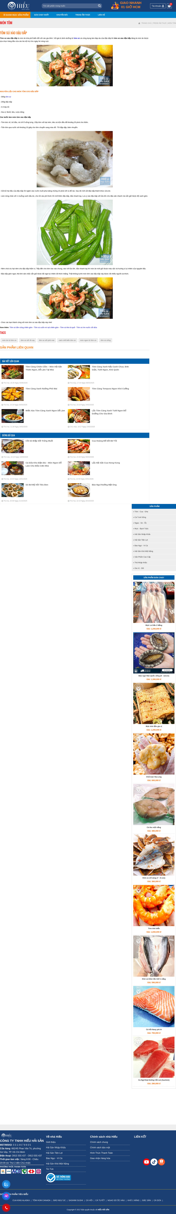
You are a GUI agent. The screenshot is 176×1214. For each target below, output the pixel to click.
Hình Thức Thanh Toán (101, 1153)
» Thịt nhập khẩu (140, 563)
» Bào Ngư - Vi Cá (140, 546)
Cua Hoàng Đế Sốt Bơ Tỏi (104, 441)
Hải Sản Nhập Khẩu (56, 1147)
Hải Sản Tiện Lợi (54, 1153)
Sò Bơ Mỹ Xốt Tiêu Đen (37, 485)
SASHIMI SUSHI (75, 1200)
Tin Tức (50, 1169)
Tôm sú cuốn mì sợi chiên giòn (46, 327)
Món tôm (172, 23)
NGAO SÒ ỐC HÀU (116, 1200)
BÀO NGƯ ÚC (59, 1200)
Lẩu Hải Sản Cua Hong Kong (106, 463)
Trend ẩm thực (82, 15)
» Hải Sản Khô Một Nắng (143, 551)
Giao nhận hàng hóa (100, 1158)
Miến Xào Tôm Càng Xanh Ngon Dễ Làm (45, 410)
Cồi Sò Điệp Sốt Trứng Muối (39, 441)
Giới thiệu (51, 1142)
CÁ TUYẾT (100, 1200)
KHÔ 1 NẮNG (133, 1200)
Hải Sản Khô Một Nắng (57, 1164)
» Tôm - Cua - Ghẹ (140, 512)
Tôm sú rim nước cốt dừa (87, 327)
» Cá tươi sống (139, 517)
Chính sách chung (99, 1142)
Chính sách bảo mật (100, 1147)
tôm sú (77, 38)
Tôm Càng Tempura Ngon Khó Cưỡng (110, 388)
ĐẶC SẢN (146, 1200)
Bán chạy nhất (41, 15)
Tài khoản (158, 6)
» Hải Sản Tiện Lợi (140, 540)
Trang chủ (146, 23)
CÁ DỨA (157, 1200)
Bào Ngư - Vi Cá (54, 1158)
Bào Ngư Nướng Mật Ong (104, 485)
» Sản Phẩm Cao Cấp (142, 557)
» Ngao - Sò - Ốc (140, 523)
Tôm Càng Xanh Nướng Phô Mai (41, 388)
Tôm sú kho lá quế (67, 327)
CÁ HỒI (89, 1200)
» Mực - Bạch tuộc (140, 529)
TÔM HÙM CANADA (42, 1200)
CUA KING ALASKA (21, 1200)
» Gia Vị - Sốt (138, 568)
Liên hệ (101, 15)
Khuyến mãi (62, 15)
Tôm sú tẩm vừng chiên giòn (21, 327)
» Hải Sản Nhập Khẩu (141, 534)
